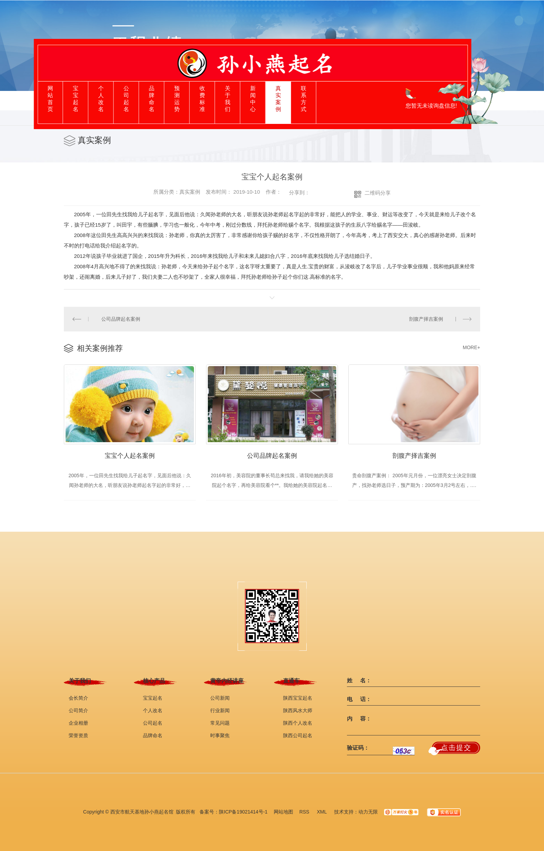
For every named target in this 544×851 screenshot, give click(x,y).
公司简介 (78, 710)
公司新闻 (220, 698)
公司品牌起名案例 (120, 319)
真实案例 (278, 98)
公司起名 (126, 98)
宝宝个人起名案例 (130, 455)
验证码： (358, 748)
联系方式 (303, 98)
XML (322, 812)
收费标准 (202, 98)
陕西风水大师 (297, 710)
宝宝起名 (75, 98)
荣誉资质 (78, 735)
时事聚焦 (220, 735)
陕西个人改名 (297, 723)
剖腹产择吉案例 (426, 319)
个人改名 (101, 98)
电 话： (359, 699)
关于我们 (227, 98)
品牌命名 (151, 98)
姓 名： (359, 680)
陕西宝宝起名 (297, 698)
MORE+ (471, 347)
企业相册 (78, 723)
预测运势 (177, 98)
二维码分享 (378, 193)
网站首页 (50, 98)
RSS (305, 812)
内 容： (359, 719)
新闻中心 (253, 98)
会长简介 (78, 698)
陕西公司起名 (297, 735)
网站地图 (283, 812)
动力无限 (368, 812)
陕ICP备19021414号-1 (243, 812)
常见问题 (220, 723)
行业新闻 (220, 710)
